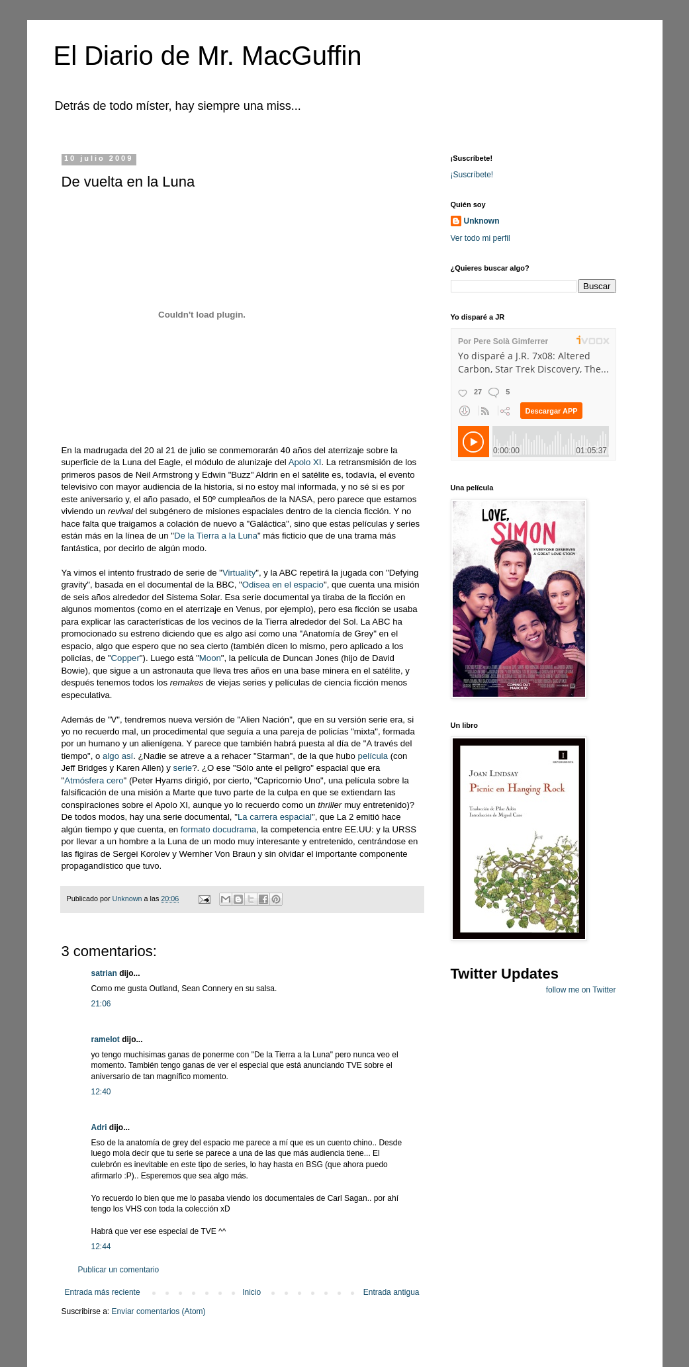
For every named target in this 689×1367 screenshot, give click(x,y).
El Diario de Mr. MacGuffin (208, 55)
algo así (118, 756)
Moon (210, 658)
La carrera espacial (275, 817)
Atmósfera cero (93, 780)
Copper (125, 658)
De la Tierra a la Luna (215, 536)
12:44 (101, 1246)
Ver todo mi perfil (480, 238)
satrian (104, 973)
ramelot (105, 1039)
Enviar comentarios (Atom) (159, 1311)
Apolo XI (305, 462)
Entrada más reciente (102, 1292)
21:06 (101, 1003)
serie (181, 768)
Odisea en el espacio (283, 585)
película (373, 756)
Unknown (482, 221)
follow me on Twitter (581, 989)
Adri (99, 1127)
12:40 (101, 1091)
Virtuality (238, 573)
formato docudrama (218, 829)
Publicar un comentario (119, 1269)
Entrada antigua (391, 1292)
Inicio (251, 1292)
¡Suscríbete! (472, 174)
